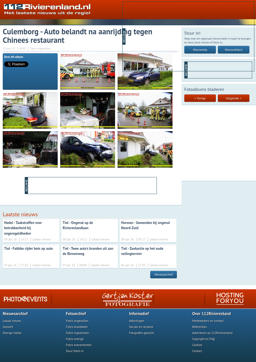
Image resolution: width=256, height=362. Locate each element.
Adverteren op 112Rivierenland (212, 333)
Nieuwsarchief (163, 274)
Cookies (197, 345)
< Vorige (200, 98)
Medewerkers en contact (208, 321)
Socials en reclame (141, 327)
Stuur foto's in (75, 351)
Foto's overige (75, 339)
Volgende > (233, 98)
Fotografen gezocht (141, 333)
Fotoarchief (76, 313)
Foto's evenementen (78, 345)
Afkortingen (136, 321)
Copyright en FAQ (203, 339)
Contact (197, 351)
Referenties (199, 327)
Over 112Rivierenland (211, 313)
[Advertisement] (170, 36)
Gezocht (8, 327)
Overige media (12, 333)
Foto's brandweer (77, 327)
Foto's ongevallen (77, 321)
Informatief (139, 313)
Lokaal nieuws (12, 321)
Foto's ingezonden (77, 333)
